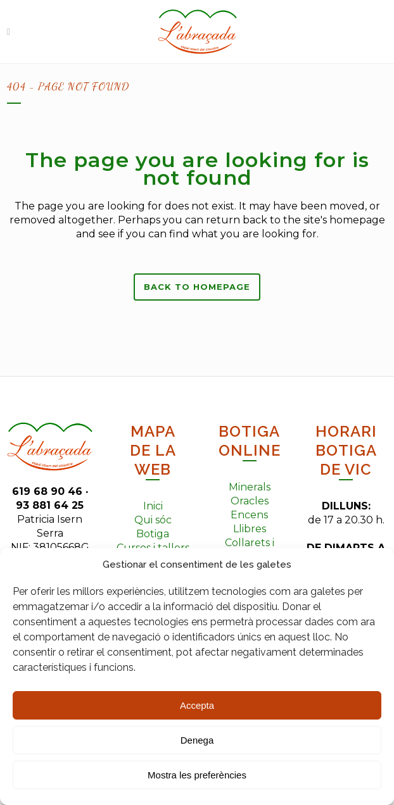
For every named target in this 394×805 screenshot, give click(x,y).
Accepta (197, 705)
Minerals (249, 487)
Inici (153, 506)
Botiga (152, 534)
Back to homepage (197, 287)
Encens (249, 515)
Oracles (250, 501)
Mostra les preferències (197, 775)
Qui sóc (153, 520)
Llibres (249, 529)
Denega (197, 740)
